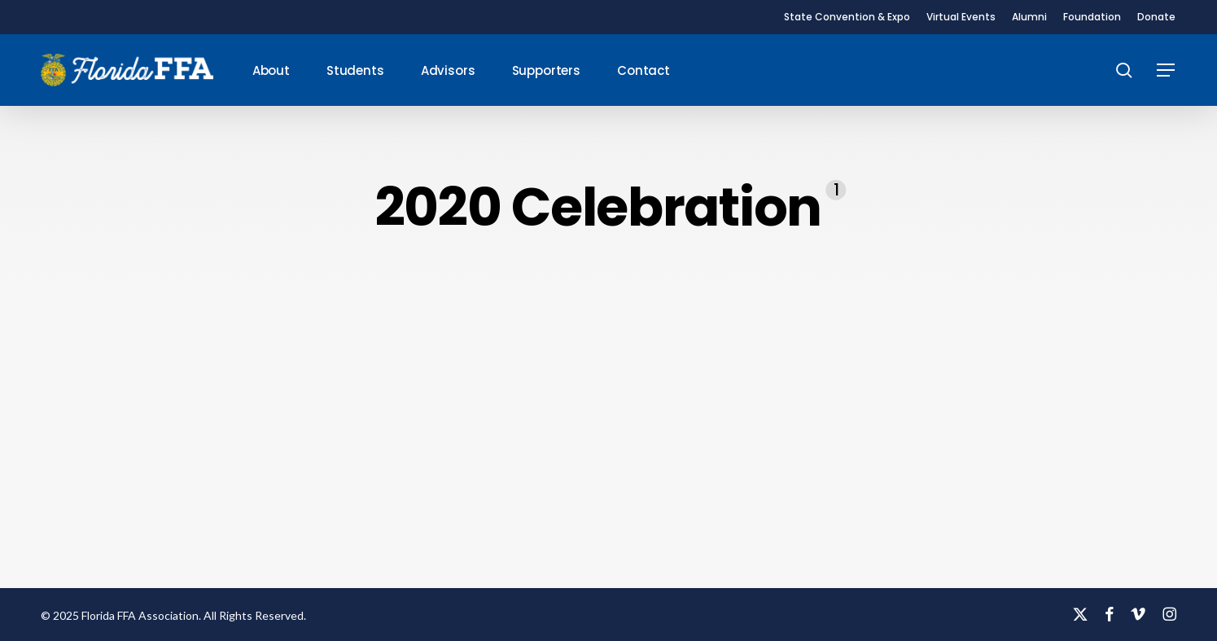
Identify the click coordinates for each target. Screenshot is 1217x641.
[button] (1166, 70)
